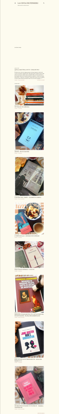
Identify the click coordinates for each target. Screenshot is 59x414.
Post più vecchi (41, 413)
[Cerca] (43, 3)
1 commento (20, 108)
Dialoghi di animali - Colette (24, 269)
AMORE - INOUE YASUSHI (22, 151)
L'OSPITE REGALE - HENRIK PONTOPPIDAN (27, 236)
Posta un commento (21, 317)
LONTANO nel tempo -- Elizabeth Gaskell (28, 197)
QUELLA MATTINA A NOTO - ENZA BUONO (27, 70)
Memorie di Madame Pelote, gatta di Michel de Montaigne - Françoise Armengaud (29, 315)
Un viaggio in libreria (22, 107)
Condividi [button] (16, 108)
